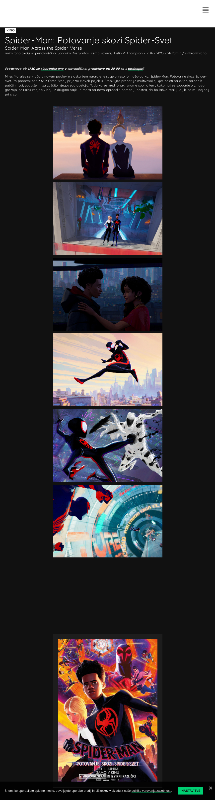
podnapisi (135, 69)
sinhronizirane (52, 69)
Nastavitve (190, 791)
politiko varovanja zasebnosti (151, 791)
